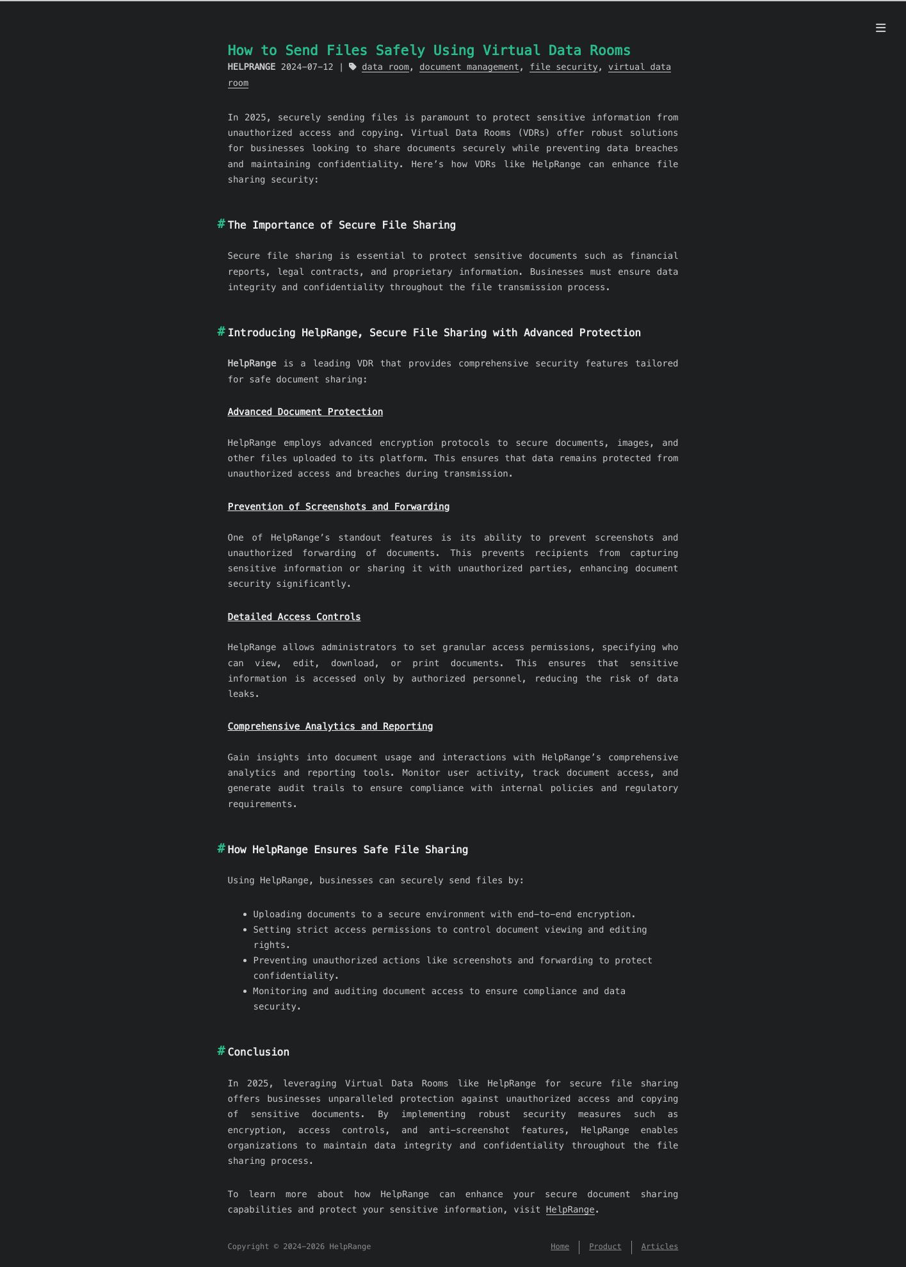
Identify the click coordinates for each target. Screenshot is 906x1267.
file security (563, 66)
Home (560, 1247)
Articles (660, 1247)
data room (385, 66)
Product (605, 1247)
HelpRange (570, 1209)
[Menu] (881, 28)
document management (469, 66)
